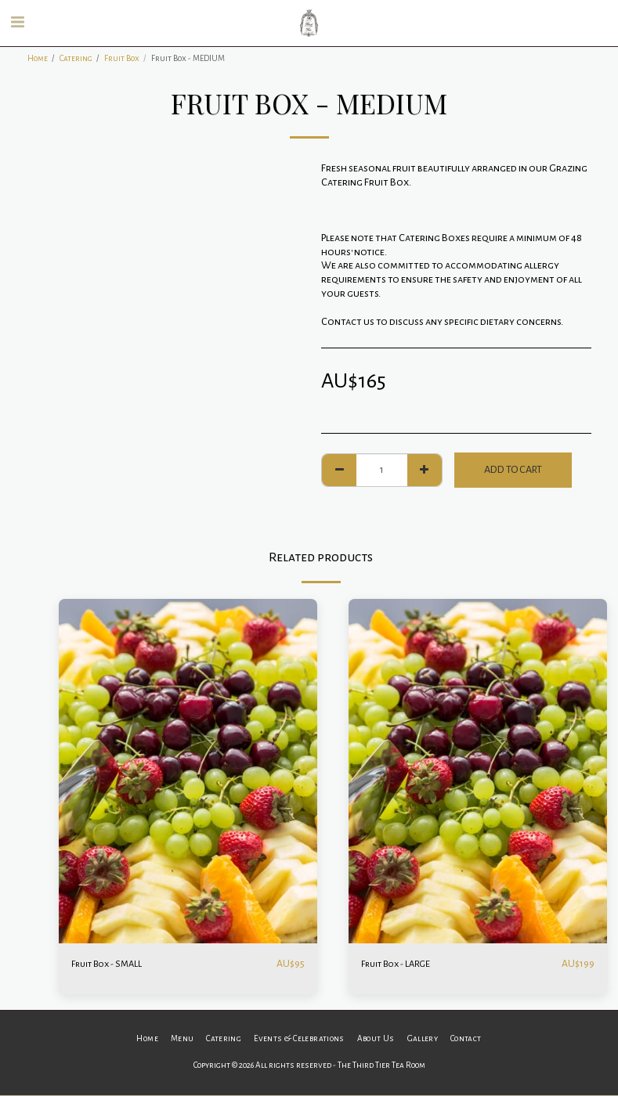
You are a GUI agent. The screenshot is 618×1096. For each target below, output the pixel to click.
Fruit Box (121, 58)
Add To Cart (513, 469)
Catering (76, 58)
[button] (17, 22)
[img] (188, 771)
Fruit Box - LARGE (400, 963)
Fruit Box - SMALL (110, 963)
